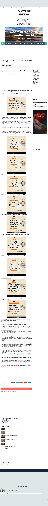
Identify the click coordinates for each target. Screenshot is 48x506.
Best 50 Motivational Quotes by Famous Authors (12, 431)
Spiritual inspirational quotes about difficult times (9, 66)
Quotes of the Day (9, 43)
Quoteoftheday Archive (45, 102)
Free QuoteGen (18, 43)
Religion (23, 43)
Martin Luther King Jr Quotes (6, 420)
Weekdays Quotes (36, 80)
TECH (34, 83)
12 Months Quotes (36, 78)
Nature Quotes (35, 74)
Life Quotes (35, 73)
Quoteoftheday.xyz (27, 486)
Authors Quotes (35, 71)
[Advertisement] (24, 4)
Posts (3, 464)
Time (27, 43)
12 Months (36, 43)
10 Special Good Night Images (38, 104)
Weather (42, 43)
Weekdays (31, 43)
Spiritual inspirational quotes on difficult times (8, 67)
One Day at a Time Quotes (37, 77)
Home (3, 43)
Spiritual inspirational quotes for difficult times (23, 66)
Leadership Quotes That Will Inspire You (11, 435)
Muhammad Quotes (5, 419)
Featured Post (35, 102)
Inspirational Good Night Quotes (6, 65)
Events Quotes (35, 81)
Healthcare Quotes (36, 75)
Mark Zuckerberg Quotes (5, 421)
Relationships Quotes (36, 76)
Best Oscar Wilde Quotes (5, 422)
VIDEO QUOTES (35, 82)
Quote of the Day (24, 13)
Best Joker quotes (4, 423)
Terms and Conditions (14, 7)
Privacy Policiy (3, 7)
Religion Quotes (35, 79)
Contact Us (25, 7)
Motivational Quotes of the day (10, 439)
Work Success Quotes (36, 72)
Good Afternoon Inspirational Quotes (7, 64)
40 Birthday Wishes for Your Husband (10, 443)
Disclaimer (8, 7)
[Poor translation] (3, 492)
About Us (20, 7)
